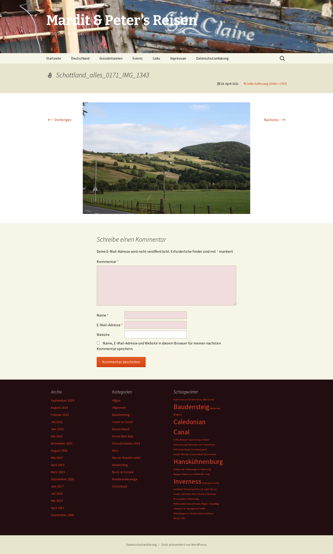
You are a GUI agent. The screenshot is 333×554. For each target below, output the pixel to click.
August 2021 (59, 450)
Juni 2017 (57, 486)
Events (138, 58)
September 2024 (62, 400)
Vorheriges (58, 119)
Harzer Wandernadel (126, 458)
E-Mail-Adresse (110, 325)
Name (102, 315)
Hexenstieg (120, 465)
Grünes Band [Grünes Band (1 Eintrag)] (196, 454)
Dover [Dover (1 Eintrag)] (206, 439)
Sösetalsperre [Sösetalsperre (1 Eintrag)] (197, 513)
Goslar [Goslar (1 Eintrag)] (187, 449)
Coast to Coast (122, 422)
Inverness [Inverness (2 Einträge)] (187, 481)
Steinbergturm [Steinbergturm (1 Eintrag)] (181, 513)
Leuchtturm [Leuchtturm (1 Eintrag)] (197, 489)
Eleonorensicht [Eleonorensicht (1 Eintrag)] (195, 444)
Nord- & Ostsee (123, 472)
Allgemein (119, 407)
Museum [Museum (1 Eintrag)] (202, 494)
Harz (115, 450)
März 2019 (58, 472)
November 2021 (62, 443)
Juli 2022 (57, 422)
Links (156, 58)
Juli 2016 (57, 493)
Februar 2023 (60, 415)
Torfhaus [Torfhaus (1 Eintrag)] (209, 513)
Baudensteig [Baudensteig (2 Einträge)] (191, 406)
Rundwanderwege (124, 479)
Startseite (53, 58)
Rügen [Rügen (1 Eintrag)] (204, 503)
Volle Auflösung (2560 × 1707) (267, 84)
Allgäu (116, 400)
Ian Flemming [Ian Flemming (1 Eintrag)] (204, 469)
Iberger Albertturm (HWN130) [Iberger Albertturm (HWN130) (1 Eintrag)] (188, 474)
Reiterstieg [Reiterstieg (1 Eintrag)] (193, 498)
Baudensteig (121, 415)
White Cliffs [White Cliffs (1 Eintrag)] (179, 518)
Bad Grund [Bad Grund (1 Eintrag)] (208, 399)
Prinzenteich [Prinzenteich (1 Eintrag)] (180, 498)
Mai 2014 (57, 501)
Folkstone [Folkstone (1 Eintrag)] (178, 449)
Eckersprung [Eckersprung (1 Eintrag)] (180, 444)
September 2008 (62, 515)
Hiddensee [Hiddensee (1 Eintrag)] (179, 469)
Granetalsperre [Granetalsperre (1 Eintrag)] (199, 449)
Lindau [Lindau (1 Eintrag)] (177, 494)
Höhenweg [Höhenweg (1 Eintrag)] (190, 469)
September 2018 (62, 479)
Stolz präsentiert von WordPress (184, 544)
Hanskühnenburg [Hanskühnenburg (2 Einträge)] (198, 461)
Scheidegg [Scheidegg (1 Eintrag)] (214, 503)
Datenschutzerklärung (212, 58)
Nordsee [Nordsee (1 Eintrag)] (211, 494)
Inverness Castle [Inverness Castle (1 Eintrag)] (210, 482)
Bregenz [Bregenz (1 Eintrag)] (177, 414)
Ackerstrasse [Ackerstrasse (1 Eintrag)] (180, 399)
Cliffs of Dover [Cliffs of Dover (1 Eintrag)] (180, 439)
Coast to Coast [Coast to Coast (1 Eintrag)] (195, 439)
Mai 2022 (57, 436)
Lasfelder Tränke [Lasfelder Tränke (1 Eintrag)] (182, 489)
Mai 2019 (57, 458)
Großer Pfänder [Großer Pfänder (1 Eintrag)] (181, 454)
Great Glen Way (122, 436)
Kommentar (108, 261)
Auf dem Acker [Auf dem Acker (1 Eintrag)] (195, 399)
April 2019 (57, 465)
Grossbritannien (111, 58)
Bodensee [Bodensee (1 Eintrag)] (215, 408)
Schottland (119, 486)
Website (103, 334)
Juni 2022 (57, 429)
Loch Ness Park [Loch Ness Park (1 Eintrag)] (189, 494)
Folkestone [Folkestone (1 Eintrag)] (209, 444)
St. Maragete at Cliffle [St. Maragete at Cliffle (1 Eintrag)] (194, 508)
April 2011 (57, 508)
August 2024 (59, 407)
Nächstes (275, 119)
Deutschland (80, 58)
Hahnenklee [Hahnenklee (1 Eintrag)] (210, 454)
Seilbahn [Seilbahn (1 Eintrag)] (178, 508)
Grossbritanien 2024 (126, 443)
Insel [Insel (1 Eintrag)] (207, 474)
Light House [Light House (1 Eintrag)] (210, 489)
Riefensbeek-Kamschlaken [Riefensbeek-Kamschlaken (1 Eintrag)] (187, 503)
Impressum (178, 58)
